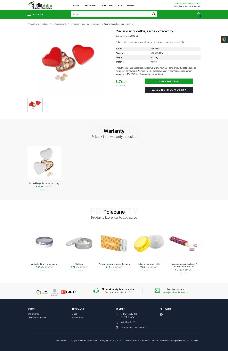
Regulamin (61, 341)
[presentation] (28, 246)
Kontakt (131, 5)
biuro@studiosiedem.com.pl (188, 3)
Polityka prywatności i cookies (83, 341)
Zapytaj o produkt (169, 81)
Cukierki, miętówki (94, 24)
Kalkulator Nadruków (37, 318)
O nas (76, 5)
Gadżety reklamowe (58, 24)
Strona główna (33, 24)
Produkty (35, 14)
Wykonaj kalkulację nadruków (169, 90)
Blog (120, 5)
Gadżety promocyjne (76, 24)
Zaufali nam (106, 5)
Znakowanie (89, 5)
